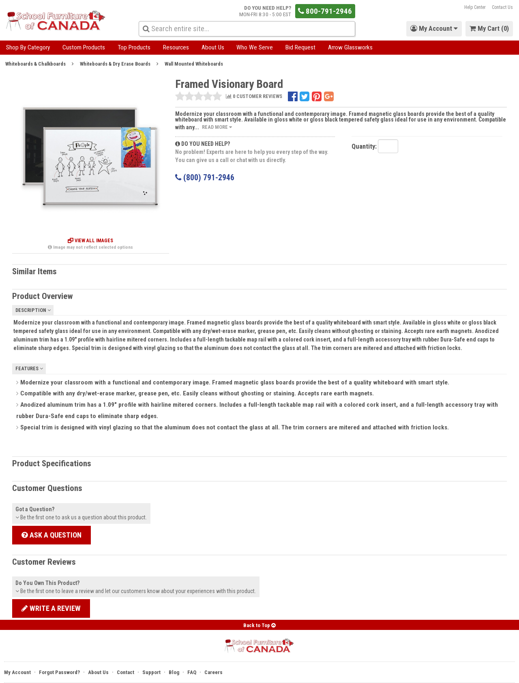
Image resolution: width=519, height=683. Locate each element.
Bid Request (300, 47)
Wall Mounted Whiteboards (194, 64)
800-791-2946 (325, 11)
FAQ (191, 672)
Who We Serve (254, 47)
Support (151, 672)
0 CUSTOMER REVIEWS (254, 96)
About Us (213, 47)
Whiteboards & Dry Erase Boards (115, 64)
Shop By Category (28, 47)
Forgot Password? (59, 672)
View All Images (90, 240)
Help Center (475, 7)
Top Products (134, 47)
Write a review (51, 608)
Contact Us (502, 7)
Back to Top (259, 625)
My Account (17, 672)
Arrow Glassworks (350, 47)
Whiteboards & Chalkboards (35, 64)
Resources (176, 47)
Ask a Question (51, 535)
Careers (213, 672)
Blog (174, 672)
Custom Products (83, 47)
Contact (125, 672)
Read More (217, 127)
